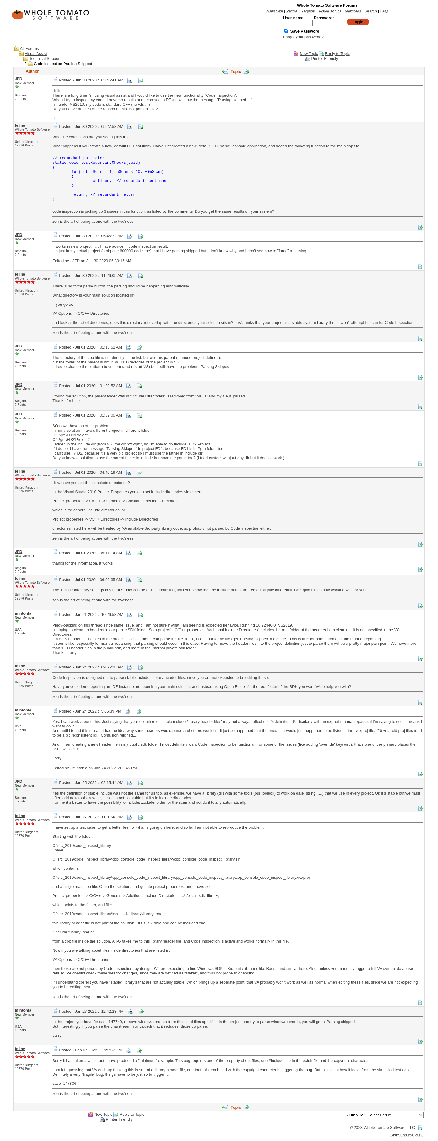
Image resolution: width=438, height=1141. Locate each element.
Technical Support (45, 58)
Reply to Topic (337, 53)
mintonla (23, 613)
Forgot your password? (303, 37)
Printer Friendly (324, 58)
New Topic (309, 53)
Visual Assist (36, 53)
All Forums (29, 48)
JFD (19, 79)
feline (20, 125)
